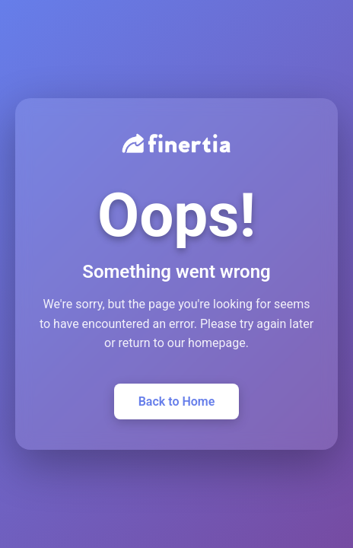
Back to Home (176, 401)
